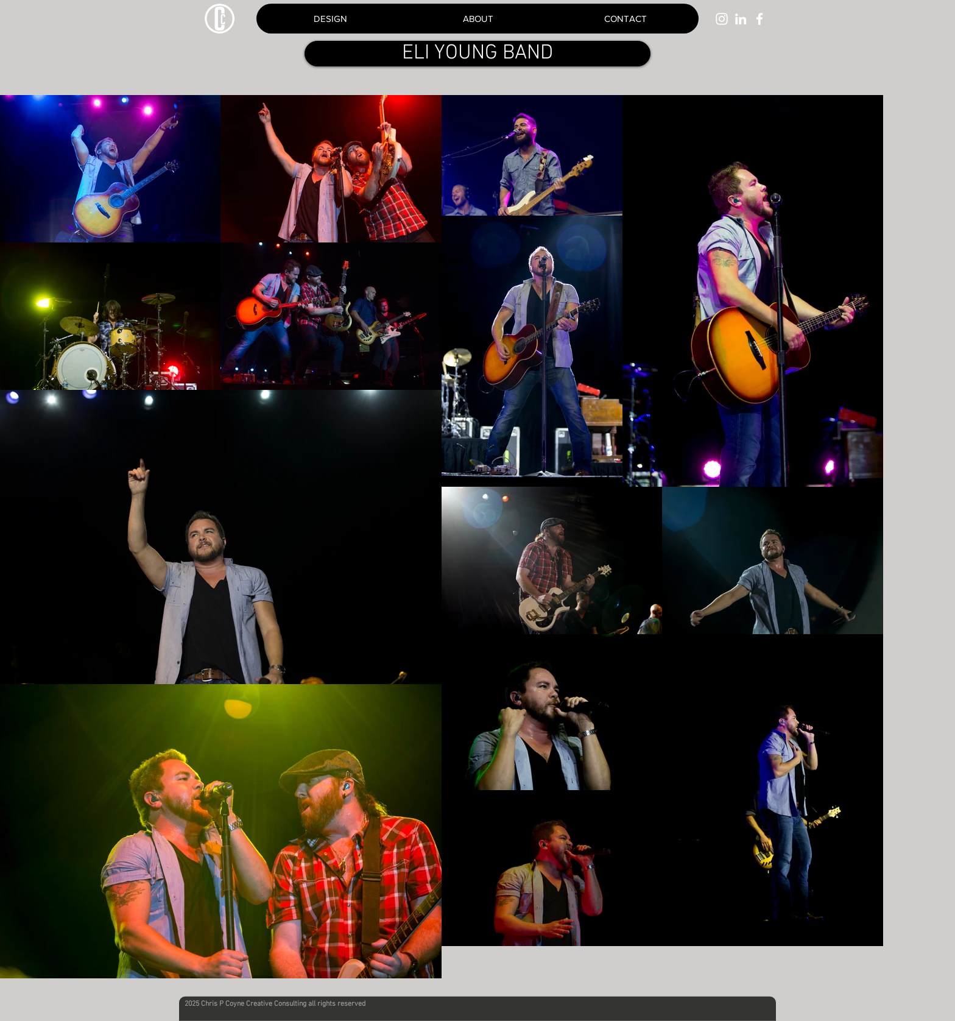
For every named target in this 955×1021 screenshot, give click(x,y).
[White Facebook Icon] (759, 19)
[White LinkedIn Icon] (741, 19)
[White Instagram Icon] (722, 19)
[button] (625, 19)
